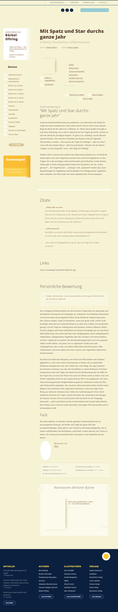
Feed (62, 10)
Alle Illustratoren (74, 580)
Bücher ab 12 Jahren (16, 98)
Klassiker (11, 114)
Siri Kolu (42, 564)
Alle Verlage (96, 580)
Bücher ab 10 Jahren (16, 94)
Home (45, 2)
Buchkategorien (57, 2)
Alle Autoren (46, 580)
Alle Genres (16, 145)
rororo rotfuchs (94, 564)
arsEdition (93, 558)
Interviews (74, 2)
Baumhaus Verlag (95, 574)
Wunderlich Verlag (95, 561)
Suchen (106, 10)
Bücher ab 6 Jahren (15, 86)
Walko (66, 564)
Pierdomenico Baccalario (48, 561)
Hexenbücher (13, 110)
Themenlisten (89, 2)
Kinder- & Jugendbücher (50, 79)
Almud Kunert (69, 568)
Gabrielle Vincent (70, 571)
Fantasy (11, 106)
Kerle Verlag (93, 571)
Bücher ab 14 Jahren (16, 102)
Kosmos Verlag (72, 47)
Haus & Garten (97, 95)
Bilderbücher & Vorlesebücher (13, 80)
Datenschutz (8, 599)
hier (74, 270)
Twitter (71, 10)
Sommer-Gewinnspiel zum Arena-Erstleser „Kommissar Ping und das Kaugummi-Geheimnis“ (15, 566)
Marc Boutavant (69, 574)
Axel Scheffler (69, 554)
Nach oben (106, 540)
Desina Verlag (94, 568)
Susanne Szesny (70, 558)
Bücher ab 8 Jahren (15, 90)
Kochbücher (12, 118)
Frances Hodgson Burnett (48, 571)
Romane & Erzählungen (17, 130)
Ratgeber (11, 126)
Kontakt (78, 603)
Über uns (87, 603)
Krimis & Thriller (14, 122)
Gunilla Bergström (70, 561)
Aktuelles (103, 2)
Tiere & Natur (13, 134)
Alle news (9, 586)
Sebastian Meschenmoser (48, 568)
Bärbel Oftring (52, 47)
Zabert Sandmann (95, 554)
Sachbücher (49, 84)
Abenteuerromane (15, 75)
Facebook (67, 10)
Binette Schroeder (45, 558)
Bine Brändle (43, 554)
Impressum (8, 602)
